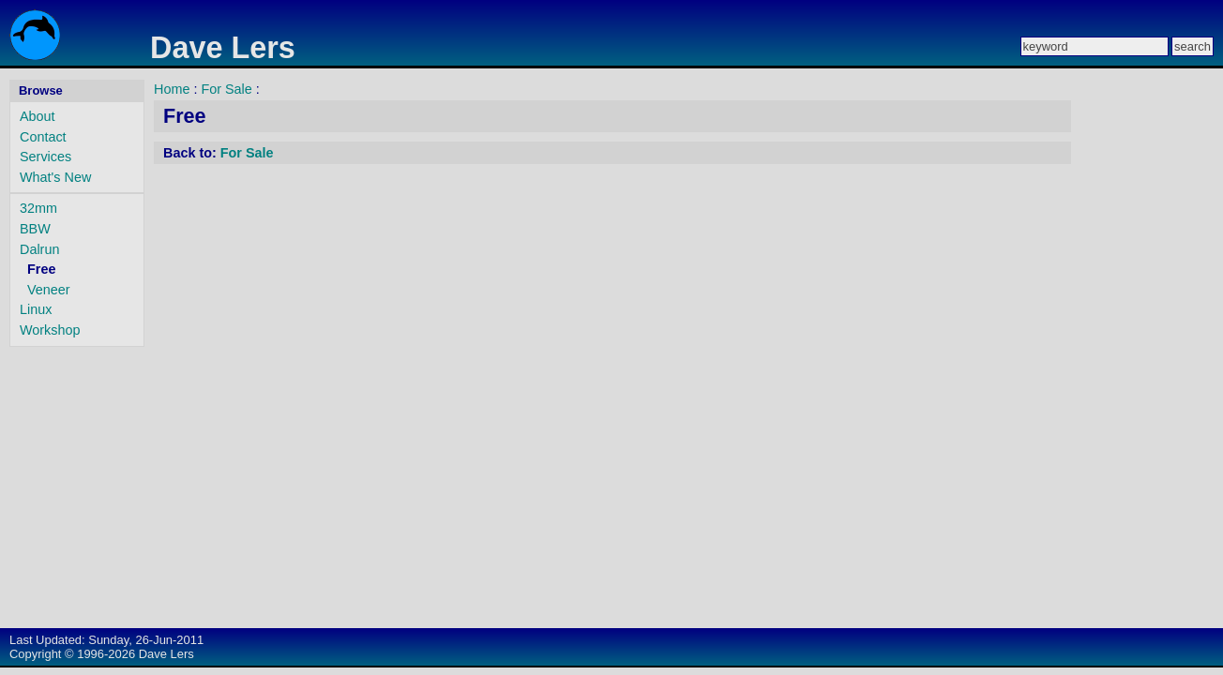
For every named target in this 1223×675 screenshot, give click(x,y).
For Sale (226, 89)
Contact (43, 136)
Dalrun (39, 249)
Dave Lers (222, 48)
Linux (36, 309)
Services (45, 156)
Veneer (48, 289)
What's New (55, 177)
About (37, 116)
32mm (38, 208)
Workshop (50, 330)
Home (171, 89)
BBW (35, 228)
